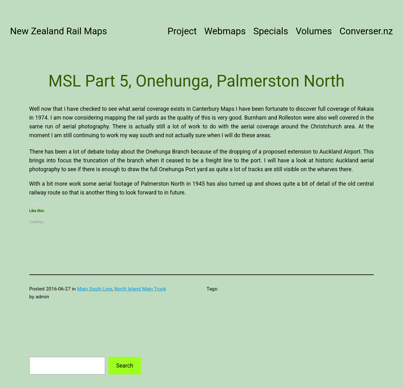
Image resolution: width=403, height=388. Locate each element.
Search (124, 366)
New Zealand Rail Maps (58, 31)
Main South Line (94, 289)
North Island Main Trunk (140, 289)
